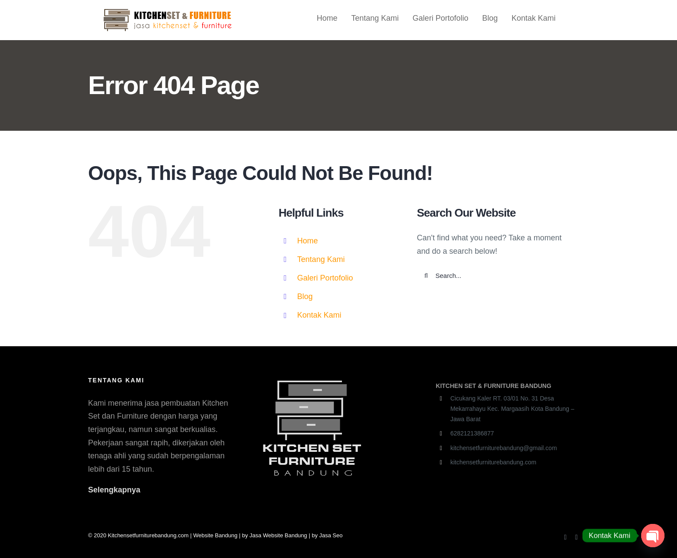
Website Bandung (215, 535)
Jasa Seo (330, 535)
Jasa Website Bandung (278, 535)
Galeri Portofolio (325, 278)
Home (307, 240)
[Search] (426, 275)
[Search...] (496, 275)
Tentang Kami (321, 259)
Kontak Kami (319, 315)
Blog (305, 296)
